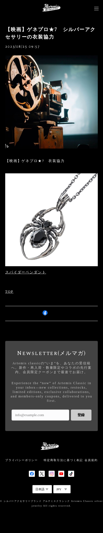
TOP (9, 291)
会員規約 (91, 460)
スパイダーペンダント (25, 272)
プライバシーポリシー (21, 460)
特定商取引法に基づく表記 (63, 460)
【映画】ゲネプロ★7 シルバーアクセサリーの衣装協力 (50, 33)
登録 (81, 415)
